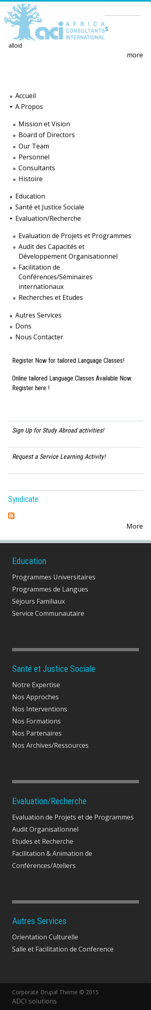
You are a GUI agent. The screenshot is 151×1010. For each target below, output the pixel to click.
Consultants (37, 167)
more (135, 54)
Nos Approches (35, 696)
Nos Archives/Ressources (50, 745)
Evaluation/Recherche (48, 218)
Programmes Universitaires (53, 577)
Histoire (31, 178)
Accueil (25, 95)
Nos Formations (36, 721)
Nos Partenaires (37, 733)
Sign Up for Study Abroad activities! (58, 430)
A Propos (29, 106)
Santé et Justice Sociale (49, 207)
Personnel (34, 157)
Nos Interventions (39, 709)
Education (30, 196)
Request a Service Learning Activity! (58, 456)
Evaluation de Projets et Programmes (75, 235)
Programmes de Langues (50, 589)
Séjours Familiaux (38, 601)
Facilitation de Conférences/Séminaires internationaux (56, 277)
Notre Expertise (36, 684)
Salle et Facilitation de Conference (63, 949)
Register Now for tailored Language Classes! (68, 360)
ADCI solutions (34, 1001)
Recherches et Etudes (51, 297)
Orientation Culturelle (45, 937)
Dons (23, 326)
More (134, 526)
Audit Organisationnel (45, 829)
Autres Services (38, 315)
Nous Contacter (39, 336)
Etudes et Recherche (42, 841)
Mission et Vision (44, 123)
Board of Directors (47, 134)
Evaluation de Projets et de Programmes (73, 817)
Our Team (34, 146)
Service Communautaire (48, 613)
